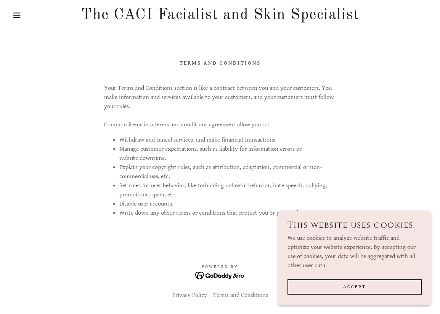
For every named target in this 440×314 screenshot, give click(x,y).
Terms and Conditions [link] (240, 295)
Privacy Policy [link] (189, 295)
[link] (220, 17)
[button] (22, 15)
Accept (354, 286)
